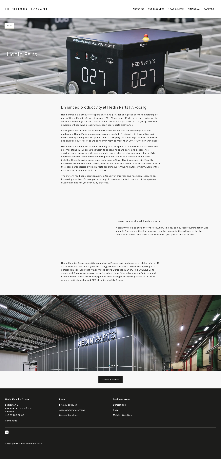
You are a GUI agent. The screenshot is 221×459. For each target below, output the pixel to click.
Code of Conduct (70, 415)
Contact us (11, 420)
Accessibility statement (72, 410)
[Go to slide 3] (114, 365)
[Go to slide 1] (109, 365)
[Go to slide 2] (112, 365)
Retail (116, 410)
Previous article (110, 379)
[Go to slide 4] (117, 365)
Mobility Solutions (122, 415)
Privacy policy (68, 404)
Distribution (119, 404)
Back (9, 25)
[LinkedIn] (7, 432)
